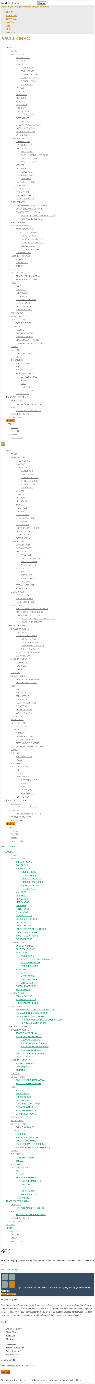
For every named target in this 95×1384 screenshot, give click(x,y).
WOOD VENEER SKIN (30, 962)
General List (6, 1360)
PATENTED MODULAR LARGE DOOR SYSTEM (41, 1019)
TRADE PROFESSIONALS (17, 1201)
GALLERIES (15, 1234)
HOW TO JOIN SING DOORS (33, 1023)
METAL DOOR (22, 972)
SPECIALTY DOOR (24, 996)
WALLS (13, 1087)
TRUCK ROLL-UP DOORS (27, 936)
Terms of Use (12, 1354)
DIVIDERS (20, 1070)
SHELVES (20, 1174)
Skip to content (8, 846)
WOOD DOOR (22, 952)
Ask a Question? (13, 1351)
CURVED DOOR (23, 895)
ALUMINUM (26, 1184)
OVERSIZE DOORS (18, 1006)
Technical (10, 1335)
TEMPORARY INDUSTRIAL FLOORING (33, 1147)
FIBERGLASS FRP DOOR (27, 986)
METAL (24, 1187)
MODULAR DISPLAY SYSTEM (29, 1036)
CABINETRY (15, 1073)
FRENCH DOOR (22, 909)
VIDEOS (14, 1238)
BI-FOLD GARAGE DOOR (27, 919)
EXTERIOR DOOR (23, 922)
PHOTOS (14, 1231)
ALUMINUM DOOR (29, 979)
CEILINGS (14, 1150)
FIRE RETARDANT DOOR (27, 1003)
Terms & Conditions (15, 1347)
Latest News (12, 1344)
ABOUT (9, 12)
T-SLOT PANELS (17, 1164)
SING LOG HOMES (18, 1077)
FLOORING (21, 1134)
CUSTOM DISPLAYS (25, 1056)
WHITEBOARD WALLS (26, 1110)
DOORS (9, 852)
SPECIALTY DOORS (18, 993)
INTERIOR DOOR (23, 925)
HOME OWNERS (17, 1221)
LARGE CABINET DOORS (27, 932)
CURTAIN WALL (23, 1100)
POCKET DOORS (28, 875)
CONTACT (10, 32)
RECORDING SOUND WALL (28, 1103)
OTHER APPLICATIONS (16, 1026)
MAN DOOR (21, 892)
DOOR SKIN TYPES (18, 942)
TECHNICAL (11, 19)
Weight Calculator (14, 1329)
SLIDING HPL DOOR (30, 885)
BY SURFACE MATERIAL (27, 1177)
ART (18, 1171)
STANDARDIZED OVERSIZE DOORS (32, 1013)
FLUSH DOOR (22, 912)
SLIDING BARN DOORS (31, 878)
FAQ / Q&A (11, 1332)
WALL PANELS (22, 1093)
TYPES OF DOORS (18, 858)
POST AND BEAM (24, 1198)
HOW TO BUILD (23, 1067)
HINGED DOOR (22, 899)
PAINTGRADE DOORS (25, 949)
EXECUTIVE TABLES (25, 1127)
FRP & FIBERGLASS (29, 1194)
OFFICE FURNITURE (18, 1124)
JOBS (8, 29)
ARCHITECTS (16, 1204)
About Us (10, 1339)
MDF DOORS (21, 969)
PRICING (10, 1224)
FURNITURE (15, 1154)
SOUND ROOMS (17, 1117)
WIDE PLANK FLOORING (27, 1137)
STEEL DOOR (27, 983)
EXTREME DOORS (24, 939)
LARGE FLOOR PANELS (26, 1140)
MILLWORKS (15, 1211)
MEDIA (9, 1228)
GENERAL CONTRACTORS (21, 1218)
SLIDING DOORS (28, 872)
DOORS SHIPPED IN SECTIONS (30, 1016)
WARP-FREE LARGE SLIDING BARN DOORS (35, 1009)
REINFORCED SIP (23, 1097)
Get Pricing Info (8, 1294)
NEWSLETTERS (17, 1241)
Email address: (8, 1365)
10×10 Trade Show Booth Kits (34, 1043)
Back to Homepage (10, 1269)
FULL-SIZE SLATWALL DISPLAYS (31, 1053)
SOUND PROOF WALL (26, 1114)
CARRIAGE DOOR (24, 915)
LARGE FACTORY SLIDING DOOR (31, 929)
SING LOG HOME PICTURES (28, 1083)
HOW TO (10, 22)
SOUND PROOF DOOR (26, 999)
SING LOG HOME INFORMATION (30, 1080)
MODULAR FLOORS (18, 1130)
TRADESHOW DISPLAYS (20, 1030)
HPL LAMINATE (23, 989)
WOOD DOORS (27, 956)
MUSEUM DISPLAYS (25, 1063)
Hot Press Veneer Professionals (31, 1208)
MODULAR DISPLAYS (30, 1040)
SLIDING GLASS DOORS (32, 882)
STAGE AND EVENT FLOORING (30, 1144)
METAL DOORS (28, 976)
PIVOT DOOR (22, 865)
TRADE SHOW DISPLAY (26, 1033)
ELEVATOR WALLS (24, 1107)
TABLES (19, 1161)
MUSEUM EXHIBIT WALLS (20, 1060)
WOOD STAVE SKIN (29, 966)
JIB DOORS (21, 905)
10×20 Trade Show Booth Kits (34, 1046)
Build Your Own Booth (31, 1050)
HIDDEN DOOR (22, 902)
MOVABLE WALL (28, 889)
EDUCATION (11, 15)
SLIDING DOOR (23, 868)
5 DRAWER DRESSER (25, 1157)
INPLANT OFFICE (17, 1120)
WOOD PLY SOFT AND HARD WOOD (37, 959)
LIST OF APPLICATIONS (20, 1167)
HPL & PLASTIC (28, 1191)
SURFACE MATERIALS (31, 1181)
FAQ (8, 25)
